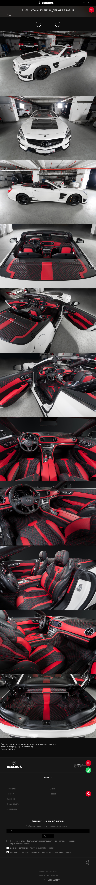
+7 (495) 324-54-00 (81, 764)
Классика (11, 799)
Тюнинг (10, 794)
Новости (53, 794)
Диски (52, 789)
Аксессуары (12, 809)
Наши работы (13, 804)
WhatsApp (80, 767)
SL (10, 15)
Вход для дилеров (52, 875)
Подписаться (48, 836)
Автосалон (11, 789)
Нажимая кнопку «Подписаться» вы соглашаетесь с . (43, 842)
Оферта (40, 875)
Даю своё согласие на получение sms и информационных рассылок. (40, 852)
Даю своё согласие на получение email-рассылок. (32, 848)
